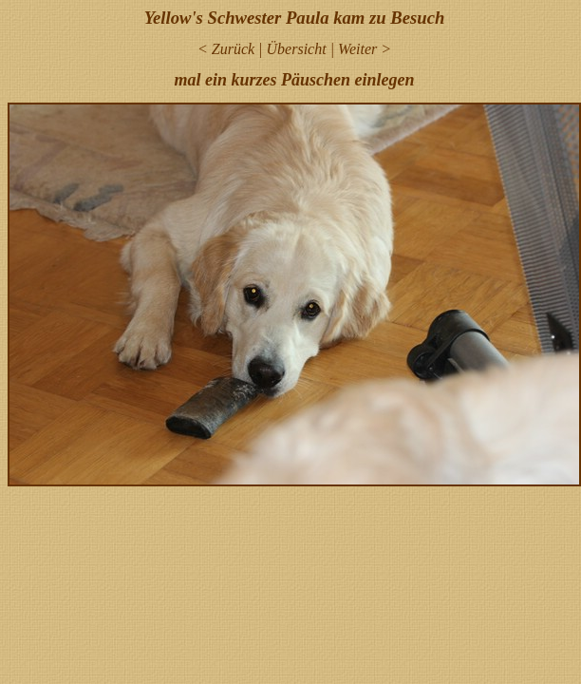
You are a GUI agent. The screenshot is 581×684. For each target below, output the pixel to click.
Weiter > (364, 49)
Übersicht (297, 49)
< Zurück (225, 49)
